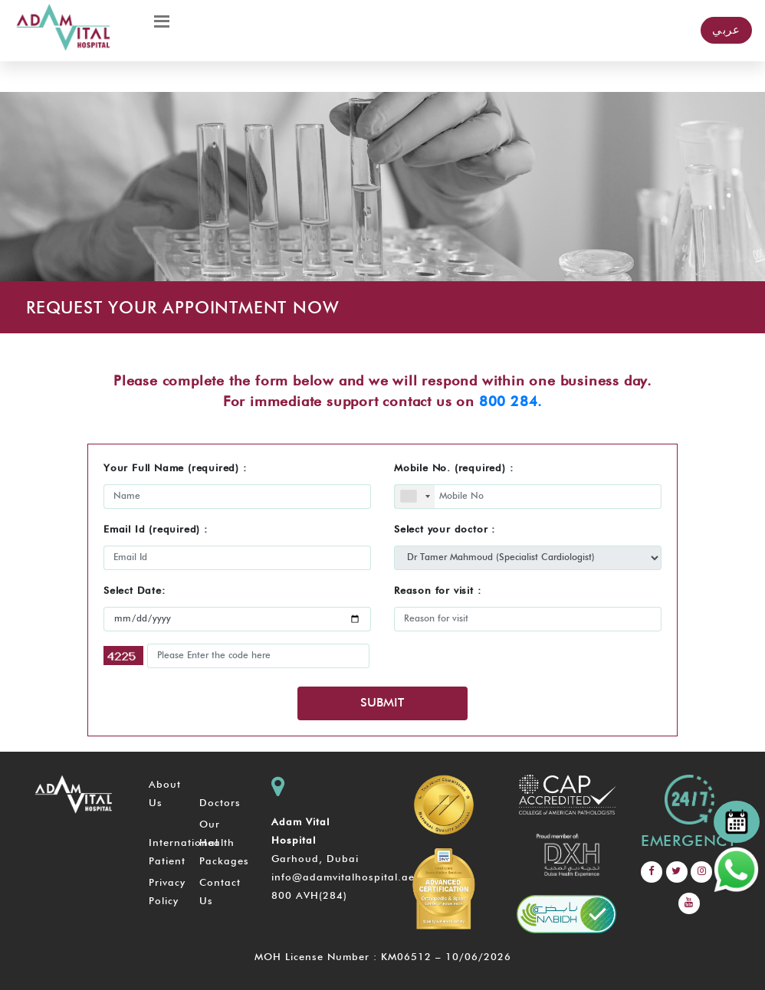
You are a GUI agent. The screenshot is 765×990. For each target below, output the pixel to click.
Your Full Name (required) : (175, 469)
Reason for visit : (437, 591)
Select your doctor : (444, 530)
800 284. (510, 402)
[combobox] (415, 496)
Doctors (220, 803)
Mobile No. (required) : (453, 469)
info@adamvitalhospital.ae (343, 878)
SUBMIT (382, 703)
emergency (689, 841)
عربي (726, 30)
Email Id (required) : (155, 530)
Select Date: (134, 591)
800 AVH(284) (309, 896)
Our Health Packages (224, 843)
